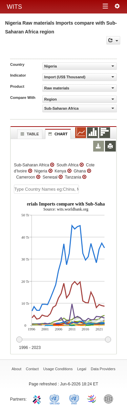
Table (29, 134)
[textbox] (46, 189)
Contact (32, 369)
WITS (14, 6)
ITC (38, 398)
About (16, 369)
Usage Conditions (58, 369)
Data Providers (103, 369)
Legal (81, 369)
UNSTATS (74, 398)
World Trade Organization (92, 398)
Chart (57, 134)
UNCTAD (56, 398)
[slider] (63, 340)
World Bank (110, 398)
